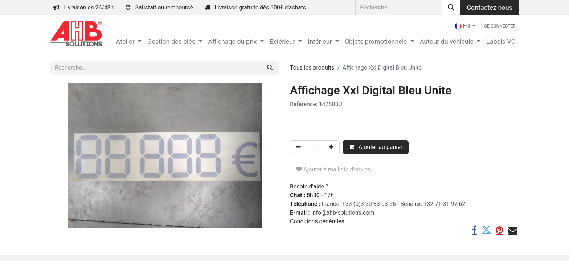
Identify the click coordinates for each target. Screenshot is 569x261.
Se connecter (500, 26)
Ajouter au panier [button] (375, 147)
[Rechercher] (451, 7)
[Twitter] (486, 229)
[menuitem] (128, 41)
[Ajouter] (331, 147)
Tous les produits (312, 67)
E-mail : (300, 212)
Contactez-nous (489, 7)
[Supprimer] (298, 147)
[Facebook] (474, 229)
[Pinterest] (499, 229)
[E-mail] (512, 229)
